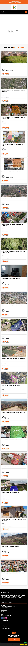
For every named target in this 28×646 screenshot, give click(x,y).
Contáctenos (4, 626)
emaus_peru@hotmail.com (14, 1)
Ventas (3, 625)
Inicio (3, 623)
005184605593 (11, 2)
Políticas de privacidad (6, 628)
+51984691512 (18, 2)
